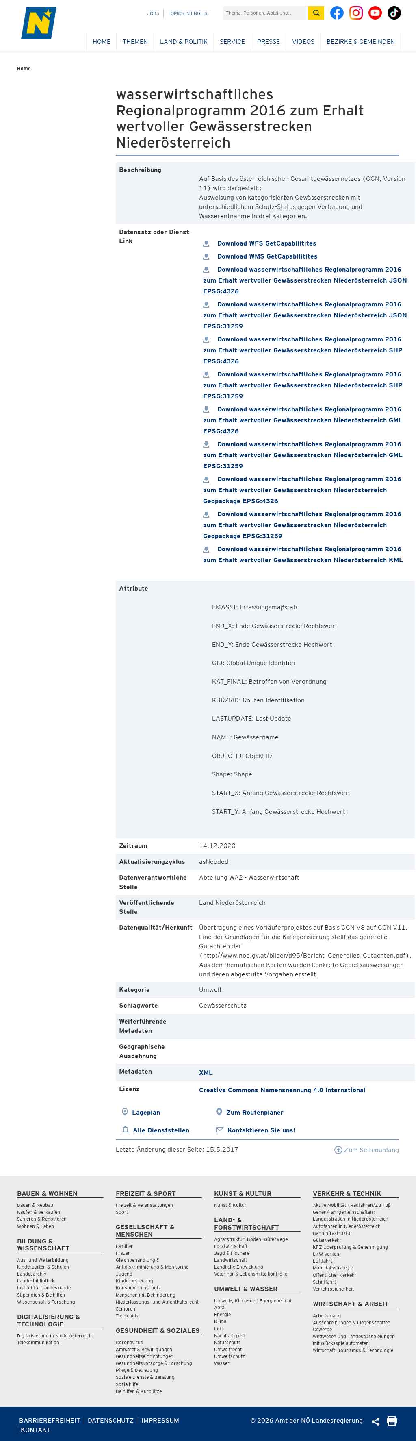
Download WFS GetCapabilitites (259, 243)
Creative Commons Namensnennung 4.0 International (282, 1090)
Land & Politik (184, 42)
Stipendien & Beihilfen (41, 1295)
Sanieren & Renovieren (42, 1219)
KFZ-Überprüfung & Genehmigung (350, 1247)
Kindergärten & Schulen (43, 1267)
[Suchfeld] (265, 13)
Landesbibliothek (35, 1281)
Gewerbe (322, 1329)
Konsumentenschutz (138, 1288)
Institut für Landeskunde (44, 1288)
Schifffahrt (324, 1282)
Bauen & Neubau (35, 1205)
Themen (135, 42)
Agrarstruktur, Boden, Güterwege (251, 1239)
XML (206, 1072)
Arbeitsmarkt (327, 1316)
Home (101, 42)
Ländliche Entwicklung (238, 1267)
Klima (220, 1321)
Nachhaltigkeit (229, 1335)
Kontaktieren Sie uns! (261, 1130)
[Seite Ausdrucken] (392, 1424)
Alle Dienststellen (161, 1130)
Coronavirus (129, 1342)
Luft (218, 1329)
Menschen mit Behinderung (146, 1295)
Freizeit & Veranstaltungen (144, 1205)
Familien (125, 1246)
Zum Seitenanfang (366, 1150)
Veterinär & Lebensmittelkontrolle (250, 1274)
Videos (303, 42)
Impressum (160, 1420)
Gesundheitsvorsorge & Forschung (154, 1363)
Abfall (220, 1307)
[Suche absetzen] (316, 13)
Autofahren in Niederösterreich (347, 1226)
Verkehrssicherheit (333, 1289)
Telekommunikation (38, 1342)
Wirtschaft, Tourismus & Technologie (353, 1350)
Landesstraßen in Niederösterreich (350, 1219)
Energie (222, 1314)
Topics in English (189, 13)
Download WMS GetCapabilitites (260, 256)
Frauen (123, 1253)
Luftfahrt (322, 1261)
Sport (122, 1212)
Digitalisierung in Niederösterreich (54, 1335)
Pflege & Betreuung (137, 1370)
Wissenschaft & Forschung (46, 1302)
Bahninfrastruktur (332, 1233)
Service (232, 42)
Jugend (124, 1274)
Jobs (153, 13)
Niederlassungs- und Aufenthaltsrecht (157, 1302)
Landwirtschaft (230, 1260)
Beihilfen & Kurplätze (139, 1391)
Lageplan (146, 1112)
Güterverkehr (327, 1240)
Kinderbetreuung (134, 1281)
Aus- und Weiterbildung (43, 1260)
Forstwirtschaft (230, 1246)
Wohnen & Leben (35, 1226)
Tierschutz (127, 1316)
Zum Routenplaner (255, 1112)
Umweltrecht (228, 1349)
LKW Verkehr (327, 1254)
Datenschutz (111, 1420)
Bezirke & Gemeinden (361, 42)
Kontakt (35, 1430)
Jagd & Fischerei (232, 1253)
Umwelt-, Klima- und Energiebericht (253, 1301)
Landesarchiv (31, 1274)
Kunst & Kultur (230, 1205)
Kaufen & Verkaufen (38, 1212)
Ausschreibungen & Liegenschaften (351, 1322)
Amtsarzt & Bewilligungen (144, 1349)
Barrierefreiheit (49, 1420)
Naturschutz (227, 1342)
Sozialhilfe (127, 1384)
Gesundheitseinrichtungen (144, 1356)
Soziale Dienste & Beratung (145, 1377)
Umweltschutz (229, 1356)
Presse (268, 42)
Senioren (125, 1309)
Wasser (222, 1363)
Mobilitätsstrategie (333, 1268)
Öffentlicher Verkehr (335, 1275)
